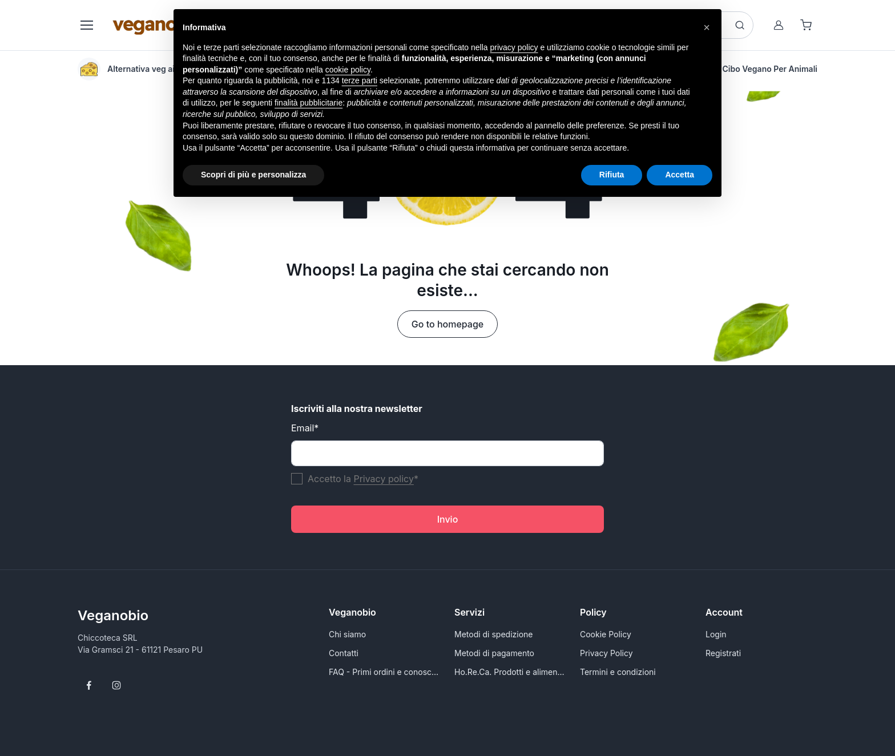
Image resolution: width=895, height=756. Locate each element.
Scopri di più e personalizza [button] (253, 174)
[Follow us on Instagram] (116, 685)
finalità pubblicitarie (308, 102)
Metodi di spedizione (493, 634)
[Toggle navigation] (86, 25)
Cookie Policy (605, 634)
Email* (305, 428)
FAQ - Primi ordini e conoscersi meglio (385, 672)
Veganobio (113, 615)
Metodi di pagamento (494, 653)
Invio (447, 519)
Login (716, 634)
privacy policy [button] (514, 47)
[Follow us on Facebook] (89, 685)
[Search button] (739, 25)
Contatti (343, 653)
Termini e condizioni (618, 672)
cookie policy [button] (347, 69)
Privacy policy (383, 478)
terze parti (359, 80)
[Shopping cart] (806, 25)
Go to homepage (447, 324)
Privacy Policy (606, 653)
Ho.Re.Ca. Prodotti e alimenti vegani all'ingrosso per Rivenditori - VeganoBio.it (510, 672)
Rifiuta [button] (611, 174)
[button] (707, 27)
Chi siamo (347, 634)
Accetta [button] (679, 174)
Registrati (723, 653)
